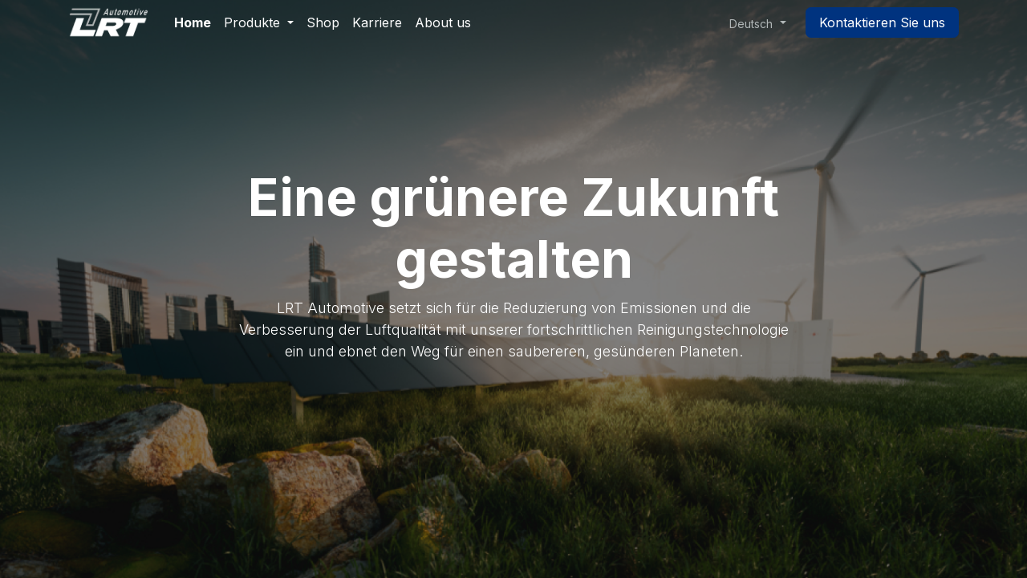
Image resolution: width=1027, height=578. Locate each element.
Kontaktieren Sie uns (882, 22)
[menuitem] (192, 22)
